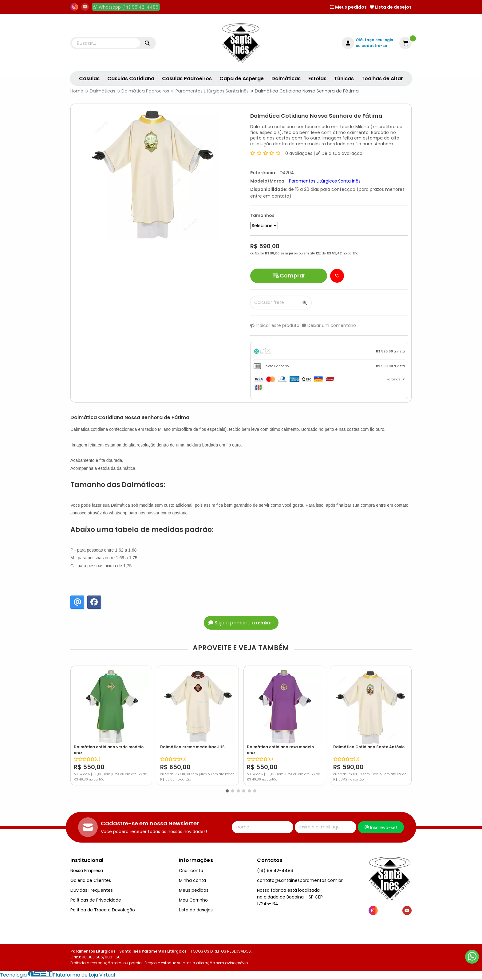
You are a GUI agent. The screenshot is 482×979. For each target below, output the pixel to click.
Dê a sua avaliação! (340, 153)
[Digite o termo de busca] (106, 43)
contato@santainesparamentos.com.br (300, 880)
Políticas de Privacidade (95, 900)
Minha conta (192, 880)
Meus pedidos (348, 7)
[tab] (329, 352)
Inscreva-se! (381, 827)
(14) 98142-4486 (275, 870)
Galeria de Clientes (90, 880)
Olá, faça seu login (374, 39)
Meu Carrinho (193, 900)
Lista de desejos (391, 7)
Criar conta (191, 870)
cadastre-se (374, 45)
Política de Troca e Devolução (102, 910)
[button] (227, 790)
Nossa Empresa (86, 870)
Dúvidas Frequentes (91, 890)
